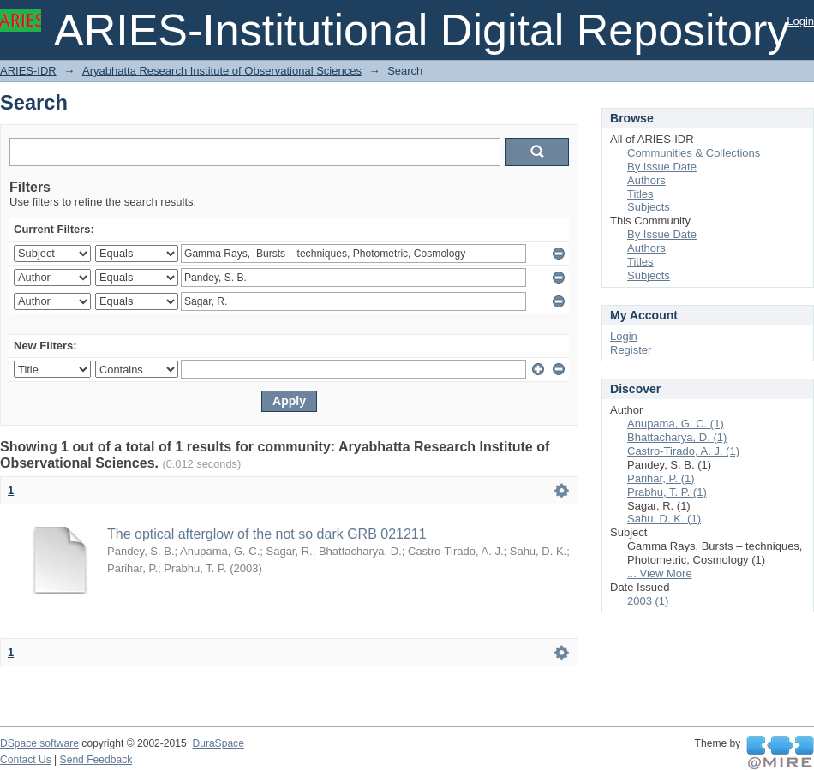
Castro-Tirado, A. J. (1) (683, 451)
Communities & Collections (693, 152)
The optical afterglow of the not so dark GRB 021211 (267, 534)
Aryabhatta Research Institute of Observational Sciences (222, 70)
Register (630, 349)
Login (800, 21)
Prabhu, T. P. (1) (667, 492)
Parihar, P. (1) (661, 478)
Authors (646, 180)
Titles (640, 194)
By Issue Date (662, 166)
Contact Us (25, 760)
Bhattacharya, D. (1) (677, 437)
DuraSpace (217, 743)
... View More (659, 573)
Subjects (648, 206)
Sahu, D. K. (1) (664, 518)
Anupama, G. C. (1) (675, 423)
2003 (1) (647, 600)
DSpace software (39, 743)
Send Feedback (96, 760)
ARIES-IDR (28, 70)
